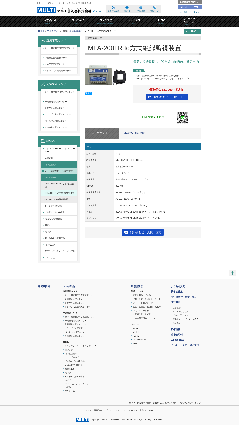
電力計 (48, 232)
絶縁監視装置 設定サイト (190, 2)
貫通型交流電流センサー (56, 108)
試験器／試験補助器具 (55, 212)
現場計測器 (137, 286)
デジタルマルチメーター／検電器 (60, 251)
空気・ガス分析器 (141, 310)
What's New (177, 339)
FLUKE (136, 336)
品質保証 (177, 323)
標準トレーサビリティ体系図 (186, 319)
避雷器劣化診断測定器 (55, 238)
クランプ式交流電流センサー (58, 114)
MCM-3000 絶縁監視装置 (56, 199)
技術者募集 (177, 291)
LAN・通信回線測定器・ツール (146, 299)
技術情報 (127, 11)
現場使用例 (141, 11)
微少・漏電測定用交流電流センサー (60, 93)
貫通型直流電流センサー (56, 64)
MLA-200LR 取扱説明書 (134, 133)
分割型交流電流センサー (56, 101)
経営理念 (177, 308)
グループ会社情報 (181, 315)
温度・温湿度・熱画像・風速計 (147, 307)
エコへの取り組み (181, 311)
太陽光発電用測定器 (54, 219)
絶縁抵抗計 (50, 245)
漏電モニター (51, 225)
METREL (137, 332)
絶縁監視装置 (75, 31)
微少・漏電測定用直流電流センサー (60, 49)
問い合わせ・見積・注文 (169, 97)
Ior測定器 (49, 158)
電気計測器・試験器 (142, 295)
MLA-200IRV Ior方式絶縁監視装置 (59, 185)
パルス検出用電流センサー (57, 121)
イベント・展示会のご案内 (185, 345)
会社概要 (175, 302)
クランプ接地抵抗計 (54, 206)
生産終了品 (50, 257)
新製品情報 (44, 286)
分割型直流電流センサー (56, 58)
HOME (98, 11)
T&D (135, 343)
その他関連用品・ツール (144, 318)
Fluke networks (139, 340)
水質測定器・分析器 (142, 314)
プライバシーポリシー (115, 410)
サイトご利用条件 (94, 410)
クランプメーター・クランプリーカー (60, 150)
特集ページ (154, 11)
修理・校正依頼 (113, 11)
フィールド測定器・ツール (145, 303)
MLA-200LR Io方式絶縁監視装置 (59, 193)
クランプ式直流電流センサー (58, 71)
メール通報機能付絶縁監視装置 (59, 171)
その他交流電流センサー (56, 127)
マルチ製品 (52, 31)
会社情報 (183, 12)
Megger (136, 328)
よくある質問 (178, 286)
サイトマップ (195, 12)
